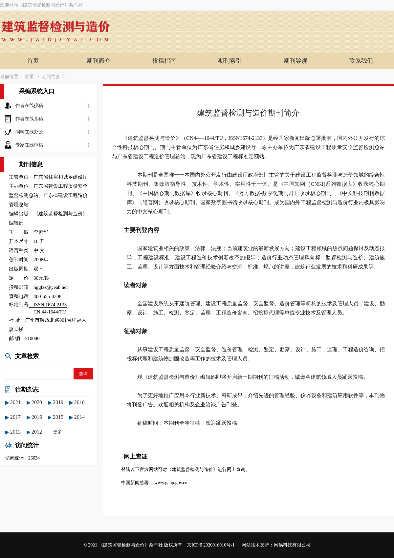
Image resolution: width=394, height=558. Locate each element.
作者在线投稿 (29, 105)
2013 (15, 432)
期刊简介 (98, 60)
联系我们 (361, 60)
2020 (37, 402)
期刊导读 (295, 60)
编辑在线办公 (29, 131)
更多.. (58, 431)
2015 (58, 417)
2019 (58, 402)
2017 (15, 417)
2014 (79, 417)
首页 (33, 60)
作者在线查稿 (29, 118)
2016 (37, 417)
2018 (79, 402)
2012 (37, 432)
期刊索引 (230, 60)
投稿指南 (164, 60)
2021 (15, 402)
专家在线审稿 (29, 144)
